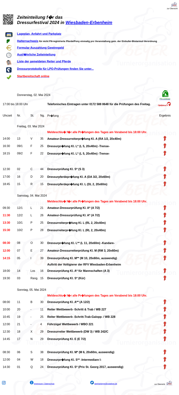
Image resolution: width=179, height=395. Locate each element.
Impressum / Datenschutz (44, 384)
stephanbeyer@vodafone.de (105, 384)
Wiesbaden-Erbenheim (88, 22)
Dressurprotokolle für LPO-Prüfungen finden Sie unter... (55, 68)
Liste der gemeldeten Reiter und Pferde (44, 61)
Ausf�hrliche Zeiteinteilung (36, 54)
